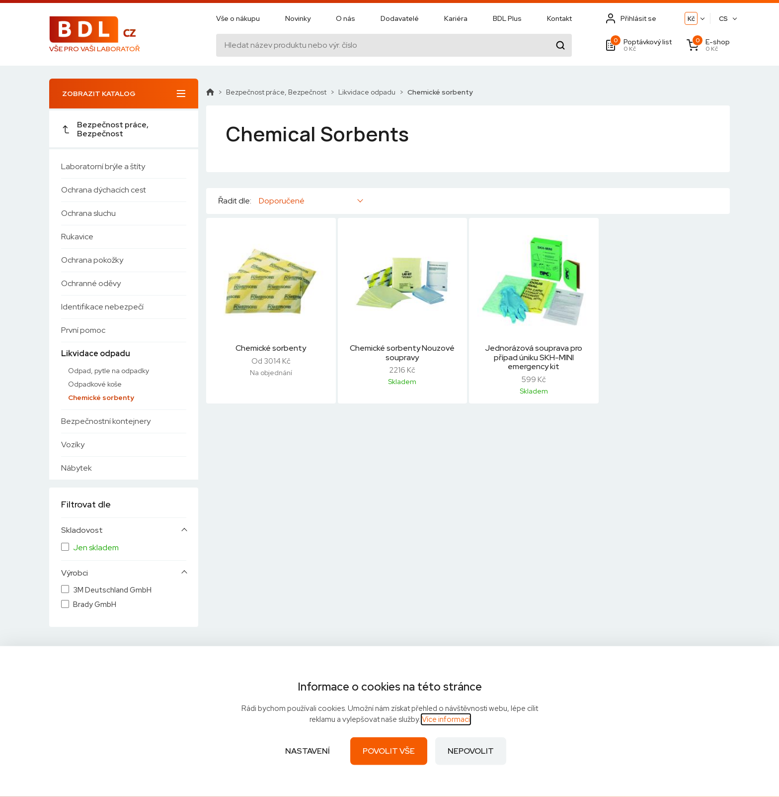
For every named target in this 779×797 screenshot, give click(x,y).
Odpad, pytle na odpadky (108, 370)
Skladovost (82, 530)
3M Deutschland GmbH (112, 590)
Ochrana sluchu (88, 213)
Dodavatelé (400, 18)
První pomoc (83, 330)
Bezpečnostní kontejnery (106, 421)
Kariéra (455, 18)
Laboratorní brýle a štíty (103, 166)
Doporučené (282, 201)
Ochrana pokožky (92, 260)
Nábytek (76, 468)
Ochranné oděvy (91, 283)
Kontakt (559, 18)
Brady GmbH (94, 604)
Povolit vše (389, 751)
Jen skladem (96, 547)
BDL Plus (507, 18)
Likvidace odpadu (95, 353)
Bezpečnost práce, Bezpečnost (105, 129)
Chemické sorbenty (101, 397)
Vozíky (72, 444)
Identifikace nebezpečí (102, 306)
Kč (691, 18)
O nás (345, 18)
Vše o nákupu (238, 18)
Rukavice (77, 236)
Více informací (446, 719)
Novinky (298, 18)
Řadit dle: (234, 201)
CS (723, 18)
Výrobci (74, 573)
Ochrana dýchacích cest (103, 190)
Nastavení (307, 751)
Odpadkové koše (95, 384)
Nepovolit (471, 751)
